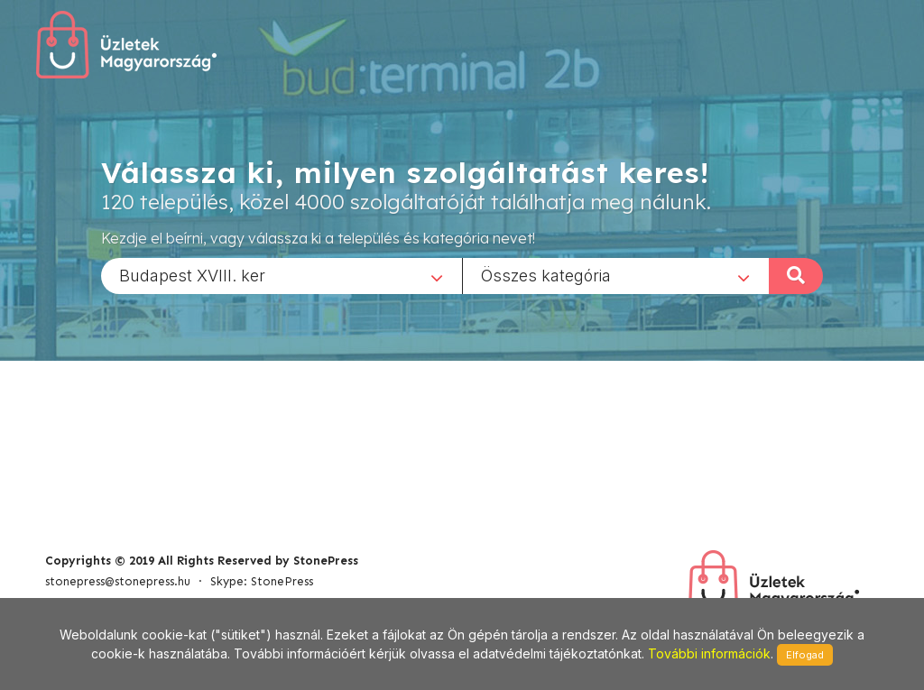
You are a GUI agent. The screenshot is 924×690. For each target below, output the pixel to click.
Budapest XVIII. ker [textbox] (192, 274)
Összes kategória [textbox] (546, 274)
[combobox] (281, 275)
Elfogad (805, 655)
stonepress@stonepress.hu (117, 581)
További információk (709, 653)
